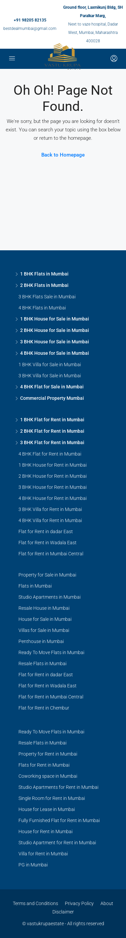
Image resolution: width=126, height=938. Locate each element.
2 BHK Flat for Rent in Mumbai (52, 431)
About (106, 903)
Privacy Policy (79, 903)
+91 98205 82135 (30, 20)
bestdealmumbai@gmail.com (29, 28)
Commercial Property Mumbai (52, 398)
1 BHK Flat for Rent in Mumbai (52, 419)
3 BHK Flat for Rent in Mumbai (52, 442)
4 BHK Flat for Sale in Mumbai (52, 386)
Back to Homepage (63, 155)
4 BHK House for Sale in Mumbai (54, 353)
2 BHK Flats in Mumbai (44, 285)
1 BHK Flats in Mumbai (44, 273)
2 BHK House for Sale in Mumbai (54, 330)
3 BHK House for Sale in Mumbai (54, 341)
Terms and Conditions (35, 903)
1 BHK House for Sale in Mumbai (54, 319)
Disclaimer (63, 911)
